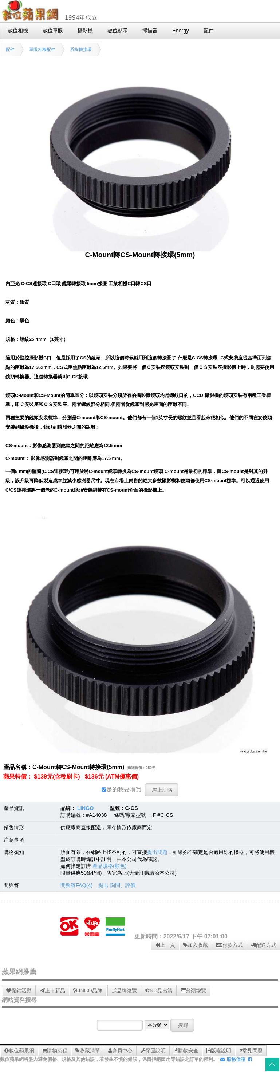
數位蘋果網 (19, 1051)
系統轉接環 (81, 49)
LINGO (85, 808)
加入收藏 (195, 945)
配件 (10, 49)
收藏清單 (87, 1051)
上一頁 (165, 945)
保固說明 (153, 1051)
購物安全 (186, 1051)
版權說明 (218, 1051)
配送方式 (263, 945)
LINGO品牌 (87, 990)
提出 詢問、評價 (116, 885)
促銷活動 (19, 990)
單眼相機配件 (42, 49)
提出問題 (157, 852)
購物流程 (54, 1051)
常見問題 (251, 1051)
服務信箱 (232, 1059)
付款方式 (229, 945)
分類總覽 (193, 990)
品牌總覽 (124, 990)
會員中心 (120, 1051)
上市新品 (52, 990)
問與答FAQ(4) (76, 885)
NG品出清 (159, 990)
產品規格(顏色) (109, 866)
